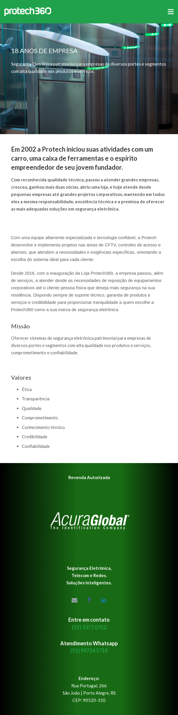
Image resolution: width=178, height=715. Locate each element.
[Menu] (170, 11)
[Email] (74, 600)
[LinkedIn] (103, 600)
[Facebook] (89, 600)
